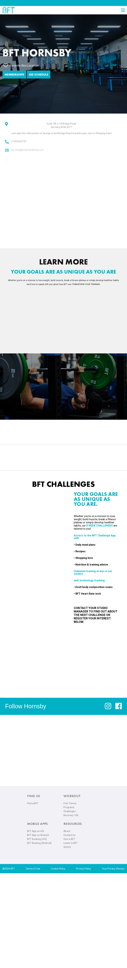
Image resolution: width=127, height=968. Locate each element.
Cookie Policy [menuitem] (58, 868)
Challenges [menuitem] (70, 811)
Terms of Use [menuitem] (33, 868)
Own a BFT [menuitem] (69, 839)
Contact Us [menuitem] (69, 835)
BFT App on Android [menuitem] (38, 835)
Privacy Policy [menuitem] (83, 868)
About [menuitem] (67, 831)
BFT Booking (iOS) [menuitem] (37, 839)
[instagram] (108, 708)
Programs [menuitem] (69, 807)
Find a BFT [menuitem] (32, 803)
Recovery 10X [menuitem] (71, 815)
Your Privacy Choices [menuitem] (113, 868)
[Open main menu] (123, 10)
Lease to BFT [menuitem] (71, 843)
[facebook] (118, 708)
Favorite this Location (21, 65)
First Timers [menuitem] (70, 803)
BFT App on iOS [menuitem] (35, 831)
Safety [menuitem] (67, 847)
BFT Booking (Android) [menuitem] (39, 843)
